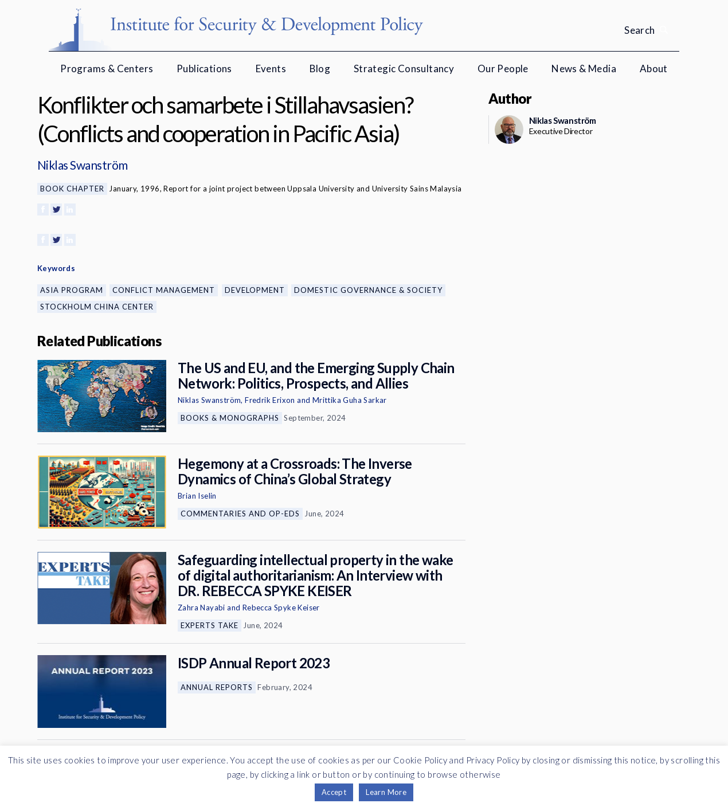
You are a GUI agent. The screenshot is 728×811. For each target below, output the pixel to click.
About (654, 68)
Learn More (386, 792)
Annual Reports (217, 687)
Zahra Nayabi (201, 607)
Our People (503, 68)
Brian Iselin (197, 495)
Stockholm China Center (97, 306)
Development (255, 290)
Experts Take (209, 625)
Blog (320, 68)
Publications (204, 68)
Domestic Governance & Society (368, 290)
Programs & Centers (106, 68)
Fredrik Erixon (270, 400)
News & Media (583, 68)
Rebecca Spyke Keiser (281, 607)
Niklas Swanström (82, 165)
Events (271, 68)
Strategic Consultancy (404, 68)
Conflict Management (163, 290)
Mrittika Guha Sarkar (349, 400)
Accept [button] (334, 792)
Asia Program (71, 290)
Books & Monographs (230, 417)
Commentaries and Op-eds (240, 513)
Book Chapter (72, 188)
